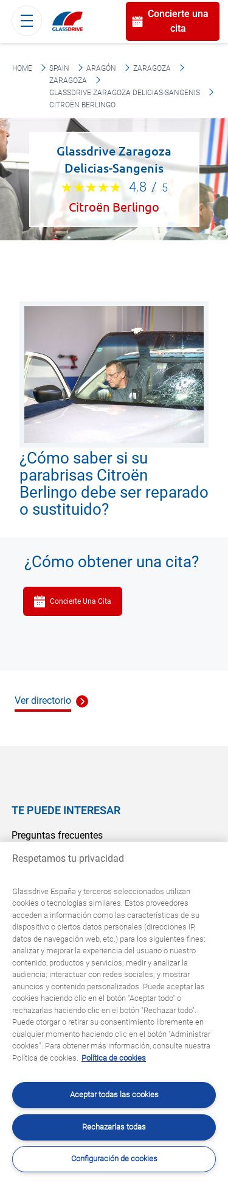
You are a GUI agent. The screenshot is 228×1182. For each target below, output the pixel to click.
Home (22, 68)
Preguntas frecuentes (57, 835)
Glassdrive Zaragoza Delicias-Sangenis (124, 92)
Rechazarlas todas (114, 1126)
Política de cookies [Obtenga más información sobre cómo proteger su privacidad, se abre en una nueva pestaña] (113, 1057)
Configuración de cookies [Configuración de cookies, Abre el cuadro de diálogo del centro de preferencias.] (114, 1158)
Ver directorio (43, 700)
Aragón (101, 68)
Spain (59, 68)
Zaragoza (152, 68)
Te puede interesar (66, 810)
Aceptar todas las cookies (114, 1094)
